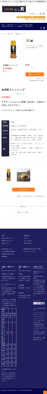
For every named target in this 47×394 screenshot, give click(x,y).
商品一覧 (10, 33)
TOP (3, 24)
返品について (40, 78)
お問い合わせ (29, 26)
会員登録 (42, 1)
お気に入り (7, 71)
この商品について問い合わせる (24, 196)
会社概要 (19, 26)
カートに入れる (34, 74)
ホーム (3, 33)
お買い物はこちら (12, 24)
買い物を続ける (40, 196)
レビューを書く (23, 212)
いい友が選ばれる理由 (26, 24)
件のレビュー (21, 94)
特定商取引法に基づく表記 (37, 80)
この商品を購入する (23, 189)
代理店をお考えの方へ (8, 26)
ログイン (33, 1)
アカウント (24, 1)
